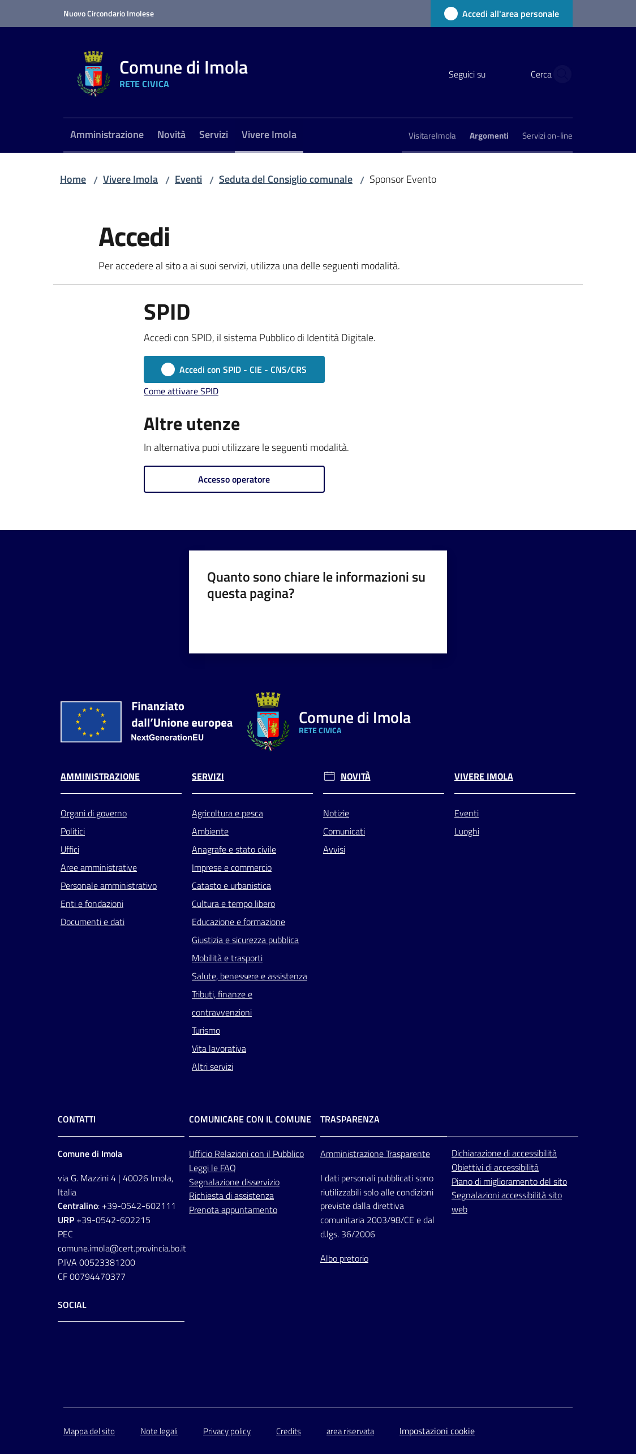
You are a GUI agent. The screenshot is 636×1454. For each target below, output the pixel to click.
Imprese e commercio (232, 867)
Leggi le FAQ (212, 1168)
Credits (288, 1431)
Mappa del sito (89, 1431)
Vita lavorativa (219, 1048)
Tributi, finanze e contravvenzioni (222, 1003)
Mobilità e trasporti (227, 958)
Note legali (159, 1431)
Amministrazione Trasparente (375, 1153)
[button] (559, 74)
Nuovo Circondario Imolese (108, 13)
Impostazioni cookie (437, 1431)
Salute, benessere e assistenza (249, 976)
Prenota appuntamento (233, 1209)
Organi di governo (94, 813)
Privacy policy (227, 1431)
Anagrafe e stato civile (234, 849)
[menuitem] (107, 135)
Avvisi (334, 849)
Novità (356, 776)
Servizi (208, 776)
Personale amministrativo (109, 885)
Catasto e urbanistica (231, 885)
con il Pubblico (277, 1153)
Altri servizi (212, 1066)
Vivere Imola (130, 179)
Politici (73, 831)
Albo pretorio (344, 1258)
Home (73, 179)
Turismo (206, 1030)
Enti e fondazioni (92, 903)
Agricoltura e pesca (227, 813)
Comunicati (344, 831)
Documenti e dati (92, 921)
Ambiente (210, 831)
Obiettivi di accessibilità (495, 1167)
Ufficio (201, 1153)
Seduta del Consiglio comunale (286, 179)
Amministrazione (100, 776)
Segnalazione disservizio (234, 1182)
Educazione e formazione (238, 921)
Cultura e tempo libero (233, 903)
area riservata (350, 1431)
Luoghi (466, 831)
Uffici (70, 849)
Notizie (336, 813)
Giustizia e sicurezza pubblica (245, 940)
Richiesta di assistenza (231, 1195)
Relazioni (232, 1153)
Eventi (188, 179)
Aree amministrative (99, 867)
